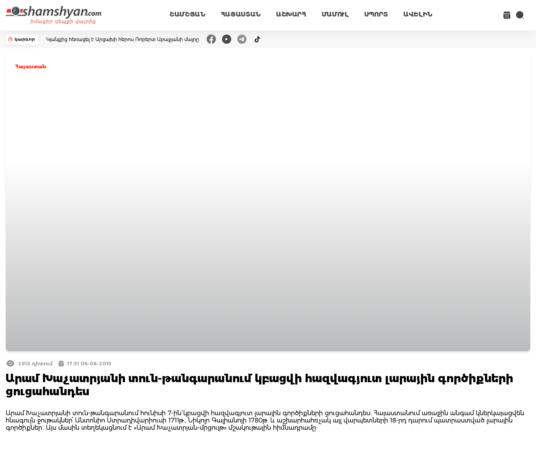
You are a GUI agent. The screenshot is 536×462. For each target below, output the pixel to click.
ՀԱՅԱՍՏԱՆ (241, 14)
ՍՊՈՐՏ (376, 14)
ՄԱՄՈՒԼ (335, 14)
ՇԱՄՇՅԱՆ (187, 14)
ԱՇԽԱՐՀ (291, 14)
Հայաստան (30, 66)
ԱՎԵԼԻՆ (417, 14)
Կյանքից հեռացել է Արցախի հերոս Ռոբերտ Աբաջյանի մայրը (122, 39)
